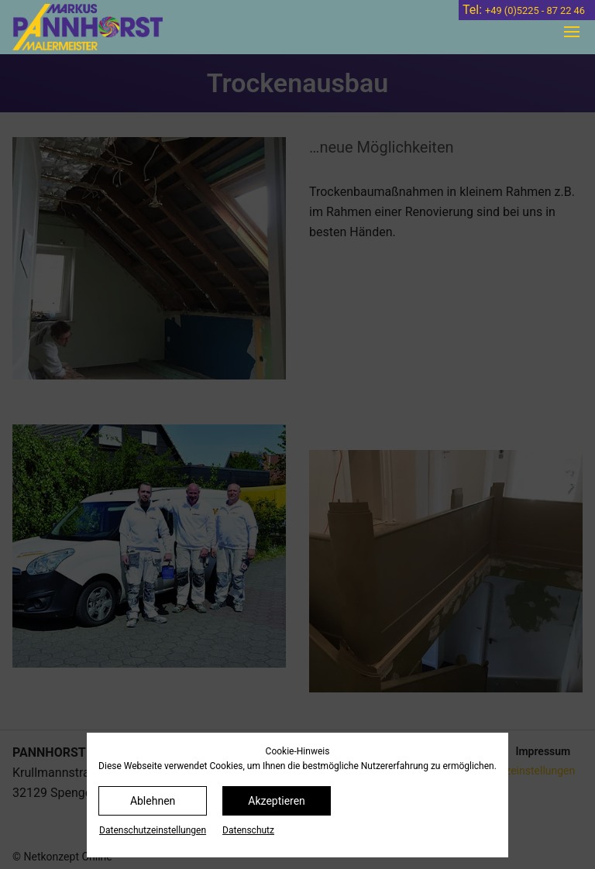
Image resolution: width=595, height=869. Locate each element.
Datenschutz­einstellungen (152, 830)
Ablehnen (152, 801)
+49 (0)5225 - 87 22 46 (535, 10)
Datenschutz (248, 830)
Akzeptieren (276, 801)
